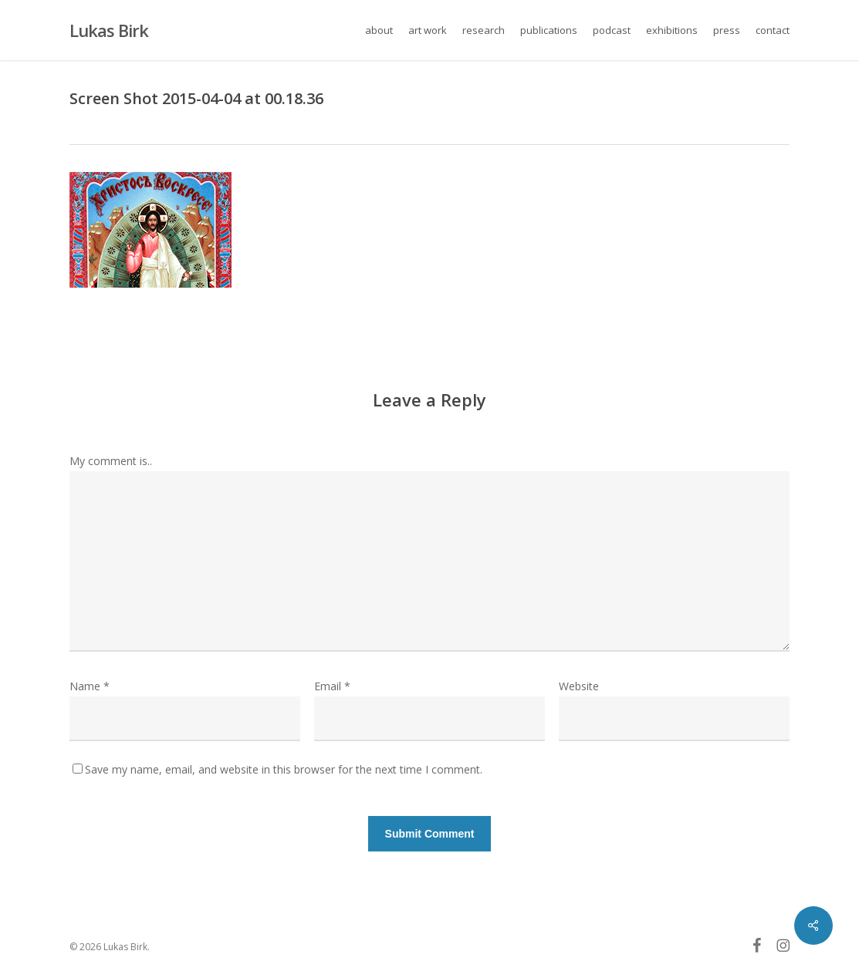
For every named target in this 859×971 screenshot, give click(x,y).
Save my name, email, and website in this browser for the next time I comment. (283, 769)
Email (332, 686)
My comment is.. (110, 460)
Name (89, 686)
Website (579, 686)
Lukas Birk (108, 30)
